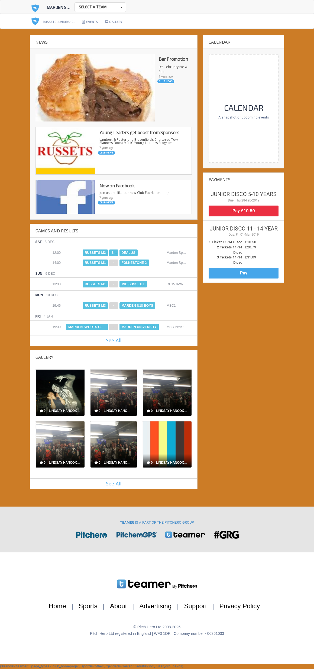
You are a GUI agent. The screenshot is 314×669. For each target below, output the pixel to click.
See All (113, 340)
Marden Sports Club (68, 7)
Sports (88, 606)
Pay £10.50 (243, 210)
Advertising (156, 606)
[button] (100, 7)
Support (195, 606)
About (118, 606)
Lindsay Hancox (63, 411)
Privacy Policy (239, 606)
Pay (243, 273)
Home (57, 606)
